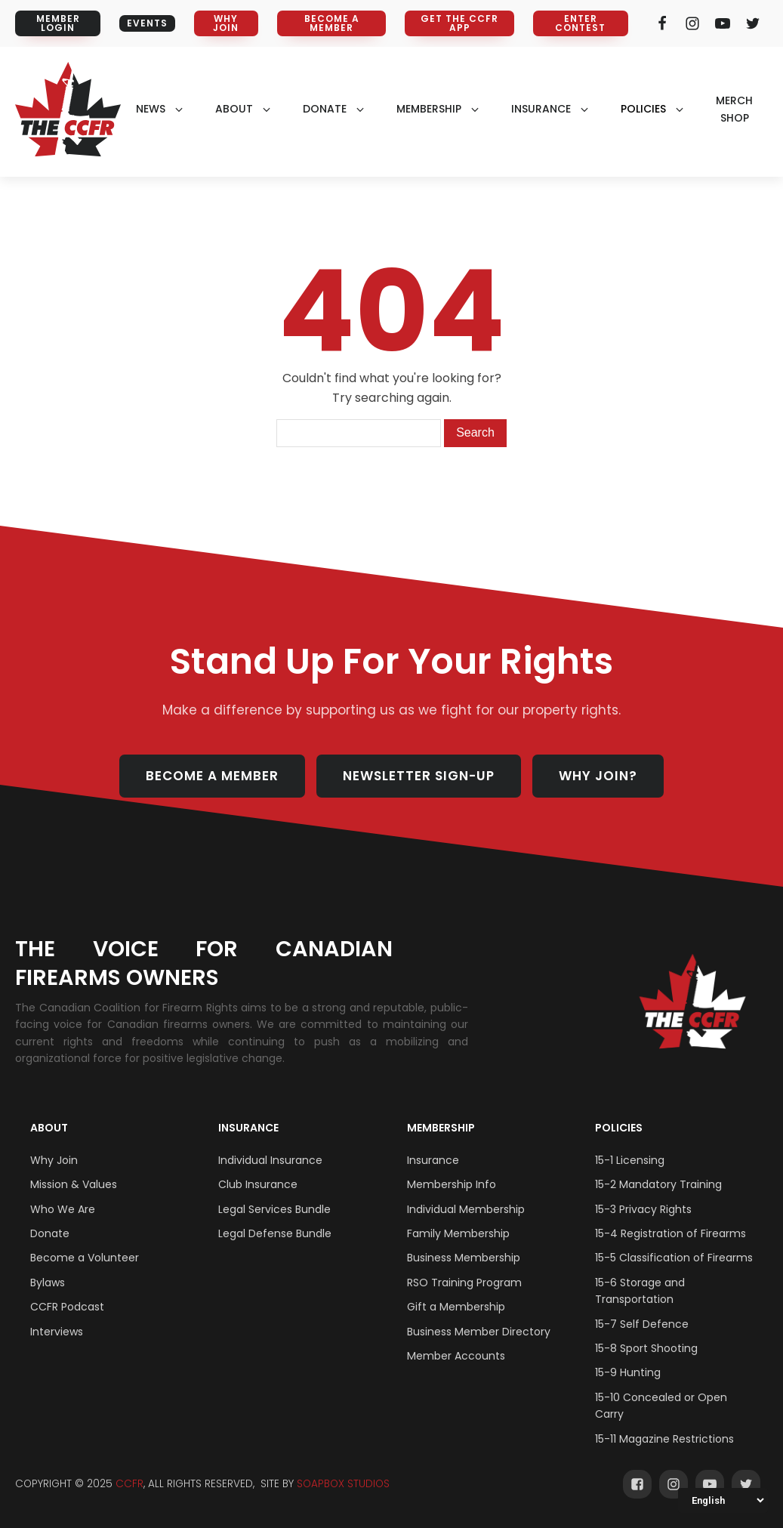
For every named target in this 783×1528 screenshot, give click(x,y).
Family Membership (458, 1233)
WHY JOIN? (598, 776)
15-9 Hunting (628, 1372)
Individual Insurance (270, 1160)
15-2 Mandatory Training (658, 1184)
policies (643, 108)
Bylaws (47, 1282)
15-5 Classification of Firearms (674, 1257)
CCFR (129, 1484)
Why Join (54, 1160)
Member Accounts (456, 1355)
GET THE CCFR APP (459, 23)
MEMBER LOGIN (58, 23)
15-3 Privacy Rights (643, 1209)
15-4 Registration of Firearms (670, 1233)
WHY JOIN (226, 23)
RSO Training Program (464, 1282)
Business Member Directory (478, 1331)
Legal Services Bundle (274, 1209)
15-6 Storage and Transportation (640, 1291)
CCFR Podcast (67, 1306)
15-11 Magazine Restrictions (664, 1438)
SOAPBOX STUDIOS (343, 1484)
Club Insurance (257, 1184)
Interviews (56, 1331)
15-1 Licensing (629, 1160)
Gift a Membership (456, 1306)
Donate (49, 1233)
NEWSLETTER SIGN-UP (419, 776)
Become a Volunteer (84, 1257)
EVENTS (147, 23)
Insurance (248, 1127)
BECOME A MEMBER (331, 23)
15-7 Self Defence (642, 1324)
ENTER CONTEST (580, 23)
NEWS (150, 108)
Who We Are (62, 1209)
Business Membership (463, 1257)
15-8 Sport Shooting (646, 1348)
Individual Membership (466, 1209)
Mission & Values (73, 1184)
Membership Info (451, 1184)
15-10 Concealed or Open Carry (661, 1406)
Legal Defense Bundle (274, 1233)
